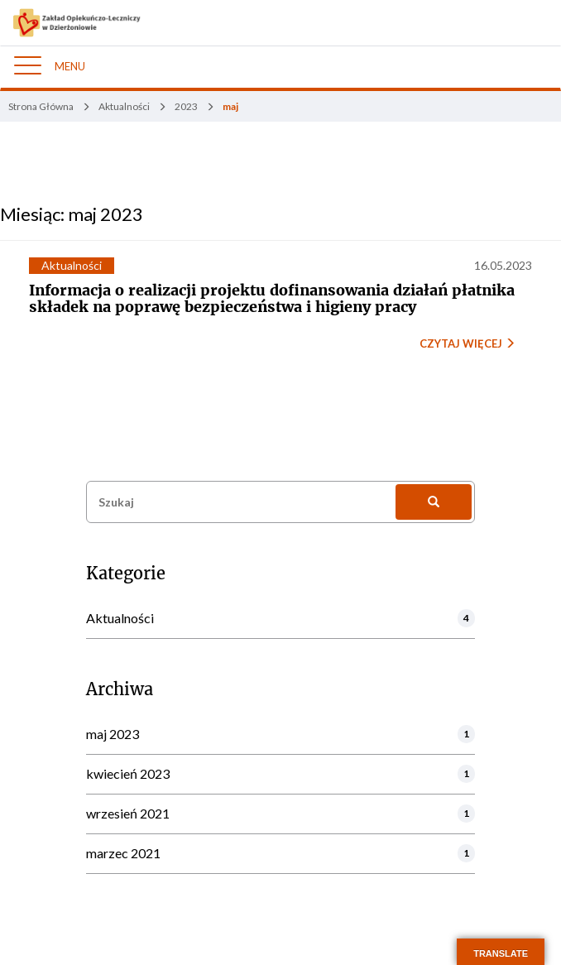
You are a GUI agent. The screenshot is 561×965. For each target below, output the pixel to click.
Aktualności (71, 265)
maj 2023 (112, 734)
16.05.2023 (503, 265)
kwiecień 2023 (128, 773)
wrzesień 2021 (128, 813)
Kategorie (125, 573)
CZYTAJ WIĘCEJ (467, 343)
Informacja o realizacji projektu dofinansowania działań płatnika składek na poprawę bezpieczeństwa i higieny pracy (272, 298)
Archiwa (119, 689)
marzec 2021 (123, 853)
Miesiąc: (71, 214)
